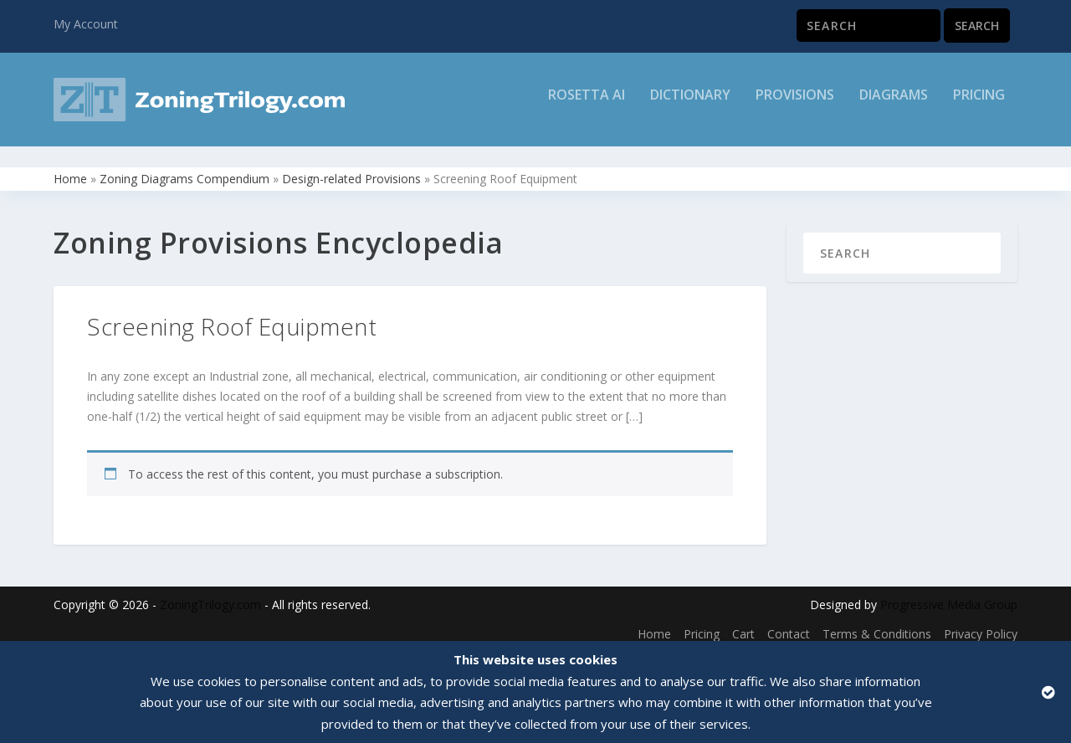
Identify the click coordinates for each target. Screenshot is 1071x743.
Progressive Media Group (948, 594)
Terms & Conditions (876, 623)
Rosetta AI (586, 106)
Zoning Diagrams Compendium (184, 168)
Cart (743, 623)
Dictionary (690, 106)
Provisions (795, 106)
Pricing (979, 106)
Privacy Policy (980, 623)
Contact (788, 623)
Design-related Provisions (351, 168)
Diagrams (893, 106)
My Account (86, 24)
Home (70, 168)
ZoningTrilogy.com (210, 594)
